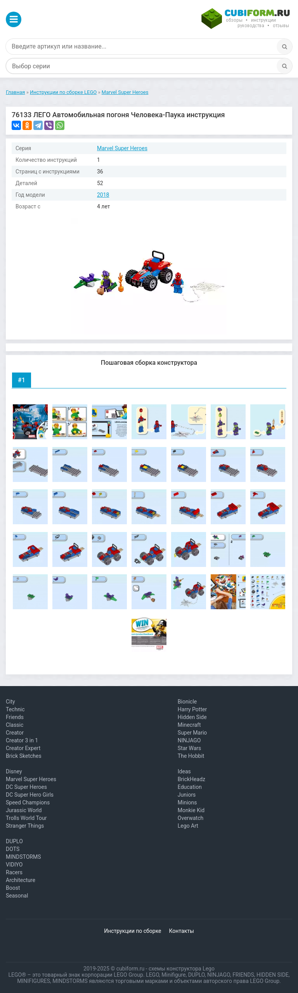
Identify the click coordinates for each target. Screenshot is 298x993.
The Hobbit (191, 756)
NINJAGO (189, 740)
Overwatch (190, 818)
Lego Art (188, 826)
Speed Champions (28, 802)
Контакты (181, 931)
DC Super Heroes (26, 787)
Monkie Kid (191, 810)
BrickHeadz (191, 779)
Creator (15, 733)
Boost (13, 888)
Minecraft (189, 725)
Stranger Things (25, 826)
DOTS (12, 849)
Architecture (20, 880)
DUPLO (14, 841)
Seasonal (17, 895)
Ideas (184, 771)
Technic (15, 709)
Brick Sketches (24, 756)
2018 (103, 195)
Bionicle (187, 701)
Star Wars (189, 748)
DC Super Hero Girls (30, 795)
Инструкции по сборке (132, 931)
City (10, 701)
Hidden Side (192, 717)
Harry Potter (192, 709)
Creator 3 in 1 (22, 740)
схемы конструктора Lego (182, 968)
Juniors (187, 795)
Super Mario (192, 733)
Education (190, 787)
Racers (14, 872)
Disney (14, 771)
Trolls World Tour (26, 818)
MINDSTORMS (23, 857)
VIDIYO (14, 864)
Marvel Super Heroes (122, 148)
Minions (187, 802)
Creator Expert (23, 748)
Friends (15, 717)
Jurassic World (24, 810)
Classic (14, 725)
